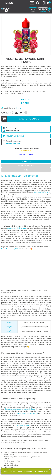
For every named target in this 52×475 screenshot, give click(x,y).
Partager (22, 155)
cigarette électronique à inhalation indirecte (20, 409)
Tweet (31, 154)
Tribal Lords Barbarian (22, 426)
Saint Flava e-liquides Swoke (17, 228)
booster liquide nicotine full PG (27, 413)
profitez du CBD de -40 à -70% (36, 471)
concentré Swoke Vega (42, 193)
